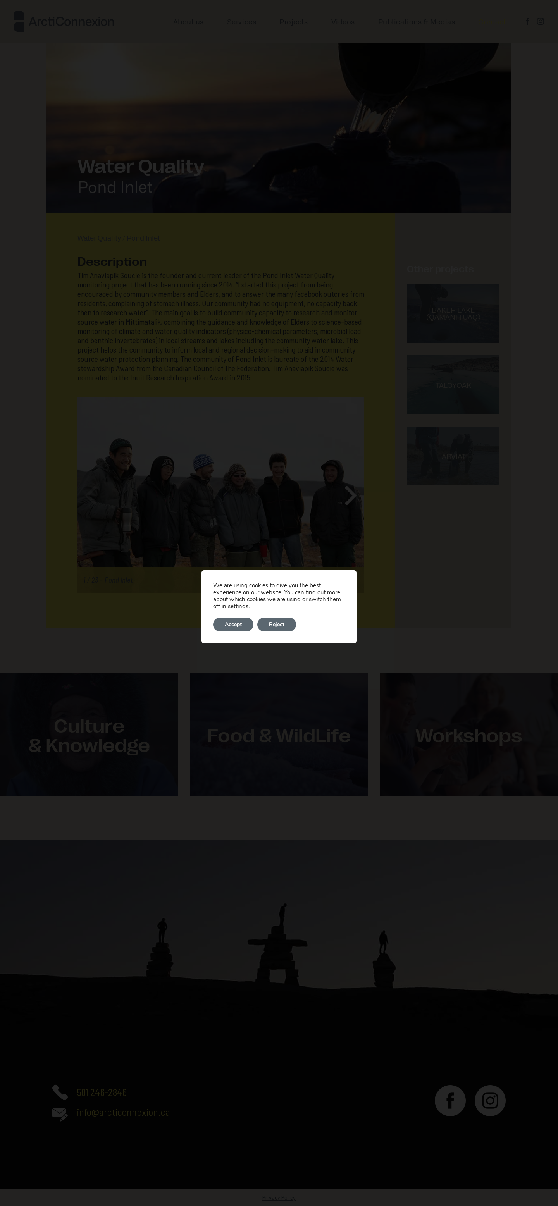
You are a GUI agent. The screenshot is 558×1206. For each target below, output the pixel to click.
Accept (233, 624)
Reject (276, 624)
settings (238, 606)
